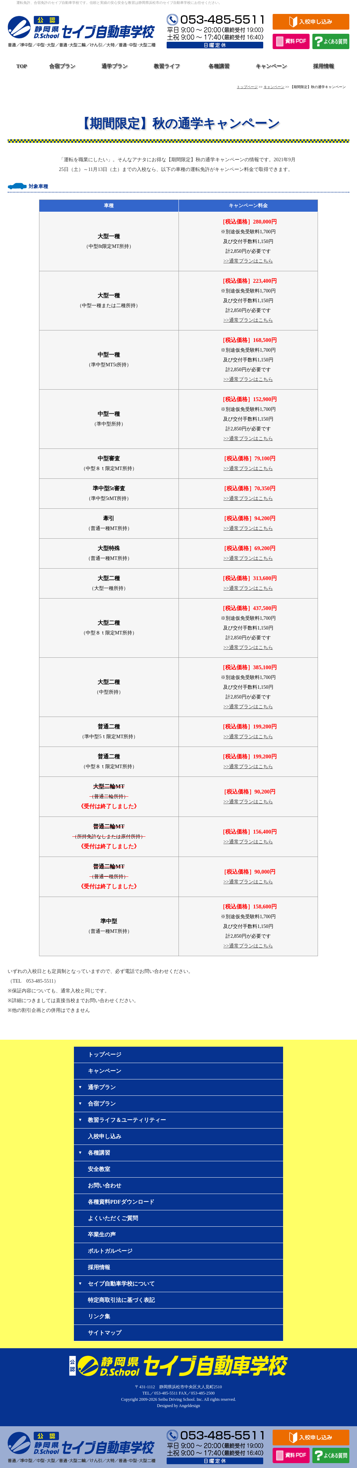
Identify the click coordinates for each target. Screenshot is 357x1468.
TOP (21, 66)
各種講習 (218, 66)
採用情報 (323, 66)
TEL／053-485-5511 (160, 1393)
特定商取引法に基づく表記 (121, 1300)
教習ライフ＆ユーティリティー (127, 1120)
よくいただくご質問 (113, 1218)
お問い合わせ (104, 1185)
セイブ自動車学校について (121, 1284)
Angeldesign (189, 1405)
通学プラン (114, 66)
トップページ (247, 87)
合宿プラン (62, 66)
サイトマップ (104, 1333)
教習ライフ (167, 66)
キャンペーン (271, 66)
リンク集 (99, 1316)
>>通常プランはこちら (248, 261)
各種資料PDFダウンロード (121, 1202)
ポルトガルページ (110, 1251)
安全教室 (99, 1169)
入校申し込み (104, 1136)
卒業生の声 (102, 1234)
